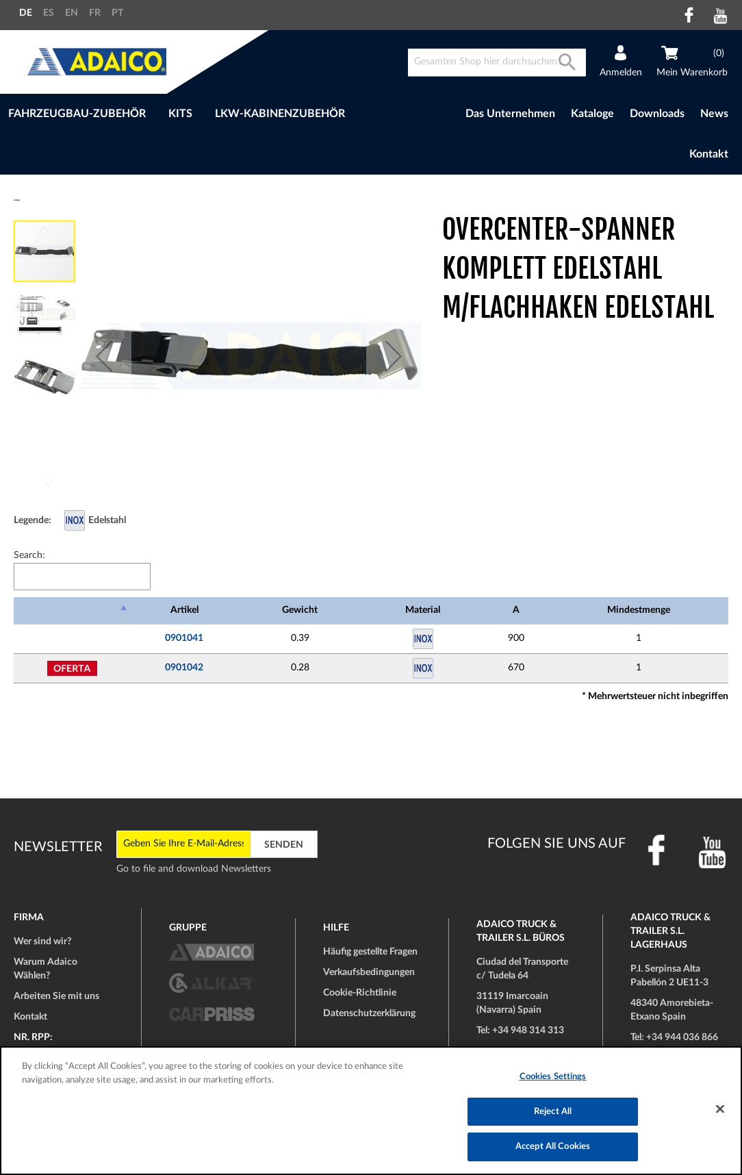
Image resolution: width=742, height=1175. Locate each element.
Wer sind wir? (42, 941)
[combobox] (497, 63)
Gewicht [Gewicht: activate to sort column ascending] (300, 610)
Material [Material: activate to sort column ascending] (422, 610)
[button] (104, 356)
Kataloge (592, 113)
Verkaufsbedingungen (369, 972)
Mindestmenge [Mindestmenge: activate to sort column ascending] (638, 610)
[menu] (207, 114)
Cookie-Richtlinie (359, 993)
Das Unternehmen (510, 113)
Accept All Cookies (552, 1146)
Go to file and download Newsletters (193, 869)
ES (48, 13)
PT (117, 13)
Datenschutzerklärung (369, 1013)
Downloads (657, 113)
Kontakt (708, 154)
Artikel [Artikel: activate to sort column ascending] (184, 610)
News (714, 113)
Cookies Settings (553, 1076)
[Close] (720, 1109)
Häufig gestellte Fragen (370, 952)
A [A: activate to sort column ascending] (516, 610)
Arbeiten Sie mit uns (56, 996)
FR (95, 13)
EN (71, 13)
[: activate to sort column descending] (72, 610)
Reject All (553, 1111)
